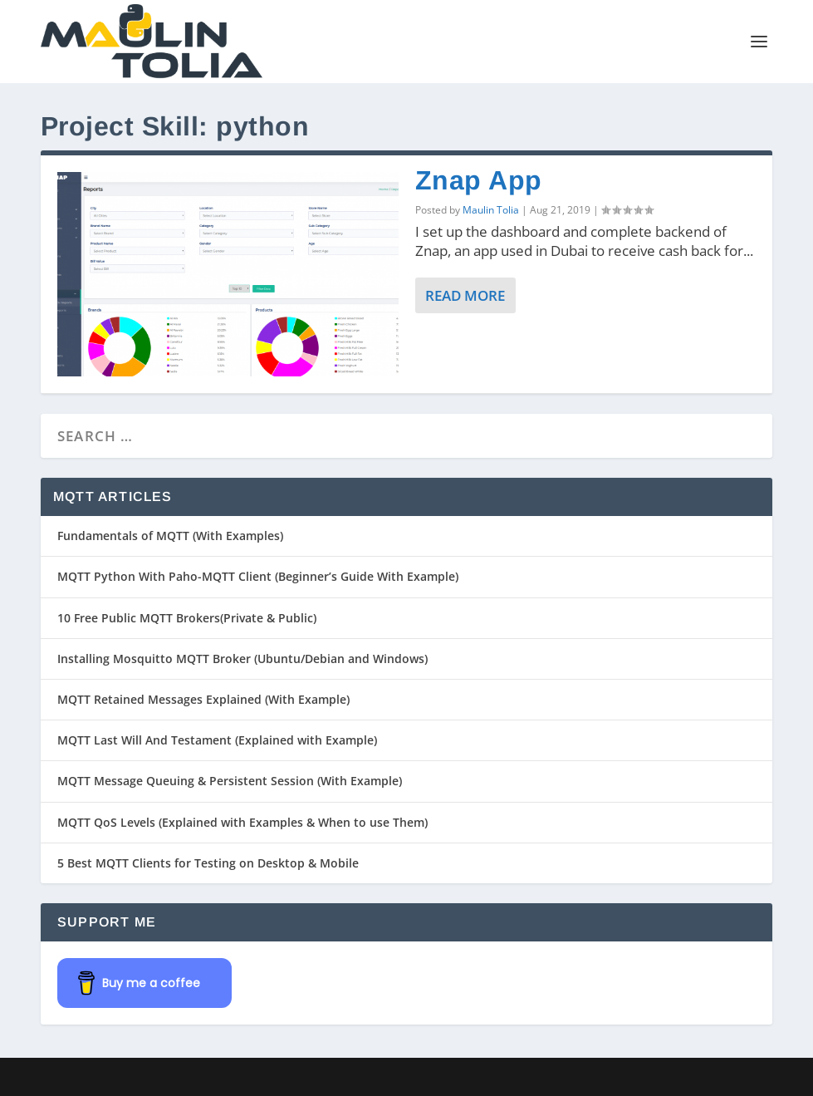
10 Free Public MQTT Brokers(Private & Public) (186, 618)
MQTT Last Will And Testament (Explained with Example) (217, 740)
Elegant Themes (156, 1076)
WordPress (309, 1076)
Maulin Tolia (491, 210)
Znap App (478, 180)
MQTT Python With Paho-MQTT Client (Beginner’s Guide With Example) (257, 576)
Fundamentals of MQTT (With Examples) (170, 535)
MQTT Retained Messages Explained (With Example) (203, 699)
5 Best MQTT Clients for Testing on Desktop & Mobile (208, 863)
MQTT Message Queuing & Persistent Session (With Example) (229, 781)
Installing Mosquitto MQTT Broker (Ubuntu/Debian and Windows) (242, 658)
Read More (465, 295)
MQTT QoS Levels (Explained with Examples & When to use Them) (242, 822)
